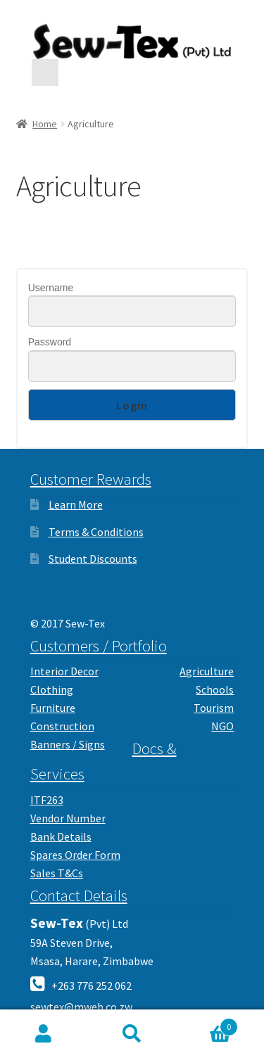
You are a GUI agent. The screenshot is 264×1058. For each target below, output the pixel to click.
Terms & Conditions (96, 532)
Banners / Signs (67, 744)
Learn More (76, 504)
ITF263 (46, 800)
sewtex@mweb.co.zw (81, 1007)
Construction (62, 726)
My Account (44, 1034)
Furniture (52, 708)
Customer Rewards (90, 479)
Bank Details (61, 836)
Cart (207, 1024)
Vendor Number (68, 818)
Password (49, 342)
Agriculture (207, 671)
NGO (222, 726)
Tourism (214, 708)
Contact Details (78, 895)
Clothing (51, 689)
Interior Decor (64, 671)
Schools (215, 689)
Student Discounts (93, 559)
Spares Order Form (75, 855)
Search (132, 1034)
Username (51, 287)
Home (44, 123)
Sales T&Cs (56, 873)
